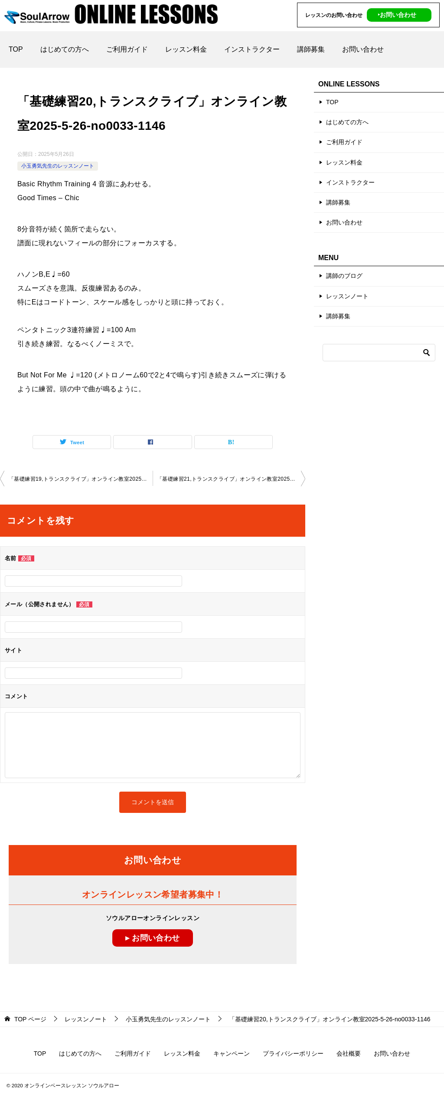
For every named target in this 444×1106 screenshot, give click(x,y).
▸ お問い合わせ (152, 938)
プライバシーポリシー (293, 1053)
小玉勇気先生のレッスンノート (57, 166)
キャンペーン (231, 1053)
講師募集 (311, 49)
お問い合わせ (363, 49)
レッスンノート (347, 296)
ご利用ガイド (127, 49)
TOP (16, 49)
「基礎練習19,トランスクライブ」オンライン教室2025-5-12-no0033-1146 (81, 479)
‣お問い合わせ (397, 14)
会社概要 (348, 1053)
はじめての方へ (64, 49)
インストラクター (252, 49)
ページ (30, 1019)
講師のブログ (344, 275)
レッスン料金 (186, 49)
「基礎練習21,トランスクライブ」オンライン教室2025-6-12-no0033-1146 (231, 479)
